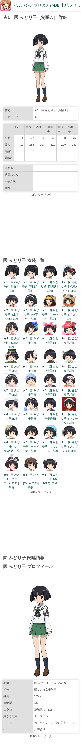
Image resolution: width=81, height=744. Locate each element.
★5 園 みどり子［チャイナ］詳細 (30, 446)
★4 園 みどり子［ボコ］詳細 (69, 314)
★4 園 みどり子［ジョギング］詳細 (69, 446)
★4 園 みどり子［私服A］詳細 (11, 343)
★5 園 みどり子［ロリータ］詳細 (69, 418)
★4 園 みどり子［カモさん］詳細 (50, 314)
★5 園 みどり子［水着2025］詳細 (50, 479)
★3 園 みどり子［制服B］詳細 (50, 286)
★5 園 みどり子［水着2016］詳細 (11, 314)
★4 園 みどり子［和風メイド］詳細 (69, 286)
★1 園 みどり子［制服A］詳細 (11, 286)
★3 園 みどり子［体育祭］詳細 (31, 314)
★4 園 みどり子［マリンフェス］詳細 (50, 446)
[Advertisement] (40, 227)
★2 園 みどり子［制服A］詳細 (31, 286)
